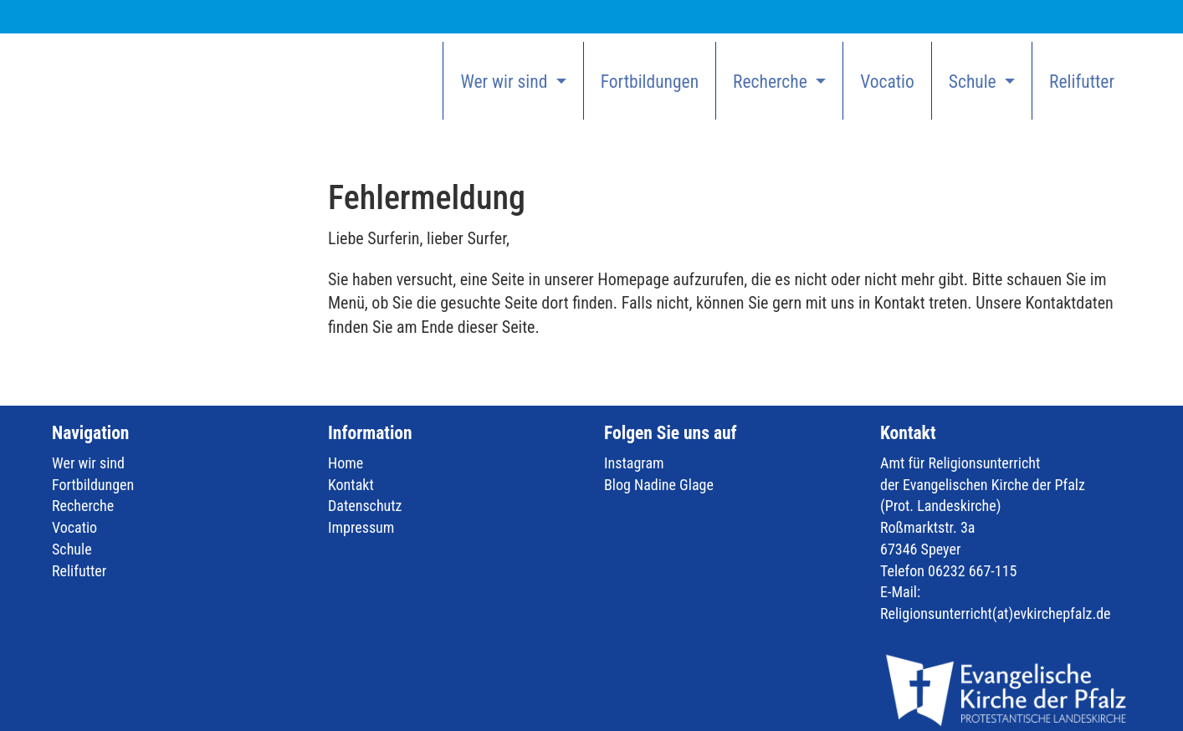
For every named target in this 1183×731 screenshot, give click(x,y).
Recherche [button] (772, 81)
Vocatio (887, 81)
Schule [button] (975, 81)
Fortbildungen (650, 81)
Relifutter (1081, 81)
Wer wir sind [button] (505, 81)
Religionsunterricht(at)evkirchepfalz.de (995, 613)
